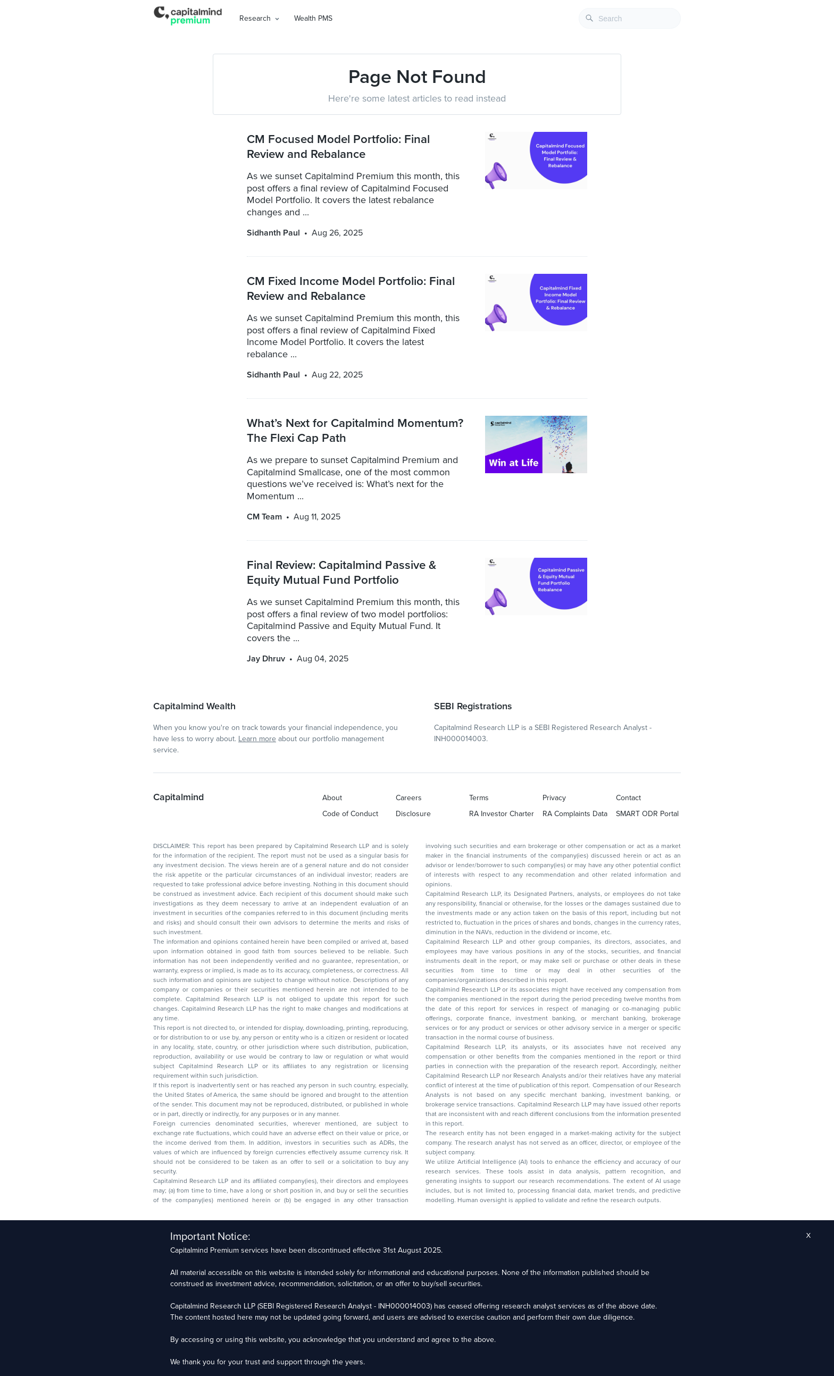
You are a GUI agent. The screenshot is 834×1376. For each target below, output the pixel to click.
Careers (409, 797)
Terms (479, 797)
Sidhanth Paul (273, 233)
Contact (628, 797)
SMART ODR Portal (647, 813)
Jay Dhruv (266, 658)
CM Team (264, 516)
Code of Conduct (350, 813)
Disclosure (413, 813)
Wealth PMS (313, 18)
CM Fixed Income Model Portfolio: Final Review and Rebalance (351, 288)
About (332, 797)
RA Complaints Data (575, 813)
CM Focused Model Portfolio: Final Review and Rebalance (338, 146)
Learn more (257, 738)
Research (255, 18)
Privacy (554, 797)
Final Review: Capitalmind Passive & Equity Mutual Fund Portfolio (341, 572)
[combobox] (630, 18)
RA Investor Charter (501, 813)
